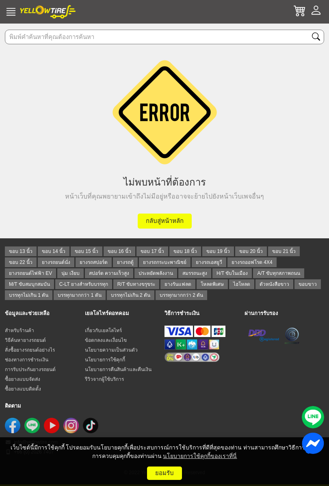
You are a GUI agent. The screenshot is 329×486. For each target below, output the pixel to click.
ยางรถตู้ (125, 262)
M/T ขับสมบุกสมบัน (29, 284)
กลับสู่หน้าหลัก (165, 220)
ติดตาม (13, 406)
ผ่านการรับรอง (261, 313)
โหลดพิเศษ (212, 284)
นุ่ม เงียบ (70, 273)
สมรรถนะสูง (194, 273)
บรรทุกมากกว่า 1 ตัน (79, 295)
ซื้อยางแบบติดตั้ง (23, 389)
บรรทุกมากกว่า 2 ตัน (181, 295)
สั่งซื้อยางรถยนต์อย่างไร (30, 350)
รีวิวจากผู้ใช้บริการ (104, 379)
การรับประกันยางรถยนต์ (30, 369)
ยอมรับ (164, 472)
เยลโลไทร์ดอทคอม (107, 313)
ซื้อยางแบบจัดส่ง (22, 379)
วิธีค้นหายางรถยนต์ (25, 340)
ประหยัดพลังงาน (156, 273)
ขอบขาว (308, 284)
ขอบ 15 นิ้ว (86, 251)
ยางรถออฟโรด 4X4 (252, 262)
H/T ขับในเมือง (232, 273)
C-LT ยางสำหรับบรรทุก (83, 284)
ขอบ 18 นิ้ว (185, 251)
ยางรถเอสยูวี (209, 262)
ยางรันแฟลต (177, 284)
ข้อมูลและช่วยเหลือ (27, 313)
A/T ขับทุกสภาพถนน (278, 273)
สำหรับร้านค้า (19, 330)
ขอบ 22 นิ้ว (20, 262)
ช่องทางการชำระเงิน (26, 360)
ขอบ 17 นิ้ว (152, 251)
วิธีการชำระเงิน (181, 313)
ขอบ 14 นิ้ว (53, 251)
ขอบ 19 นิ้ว (218, 251)
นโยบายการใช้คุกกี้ (105, 360)
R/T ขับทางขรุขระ (136, 284)
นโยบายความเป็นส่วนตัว (111, 350)
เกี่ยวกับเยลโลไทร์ (103, 330)
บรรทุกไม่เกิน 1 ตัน (28, 295)
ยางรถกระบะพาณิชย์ (164, 262)
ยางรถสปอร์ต (94, 262)
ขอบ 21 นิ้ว (284, 251)
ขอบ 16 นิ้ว (119, 251)
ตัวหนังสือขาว (274, 284)
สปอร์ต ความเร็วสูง (109, 273)
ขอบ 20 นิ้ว (251, 251)
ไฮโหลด (241, 284)
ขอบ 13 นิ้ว (20, 251)
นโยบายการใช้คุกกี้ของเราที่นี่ (200, 456)
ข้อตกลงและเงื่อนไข (106, 340)
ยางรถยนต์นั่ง (56, 262)
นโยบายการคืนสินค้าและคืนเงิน (118, 369)
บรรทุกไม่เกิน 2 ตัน (130, 295)
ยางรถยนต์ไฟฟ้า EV (30, 273)
